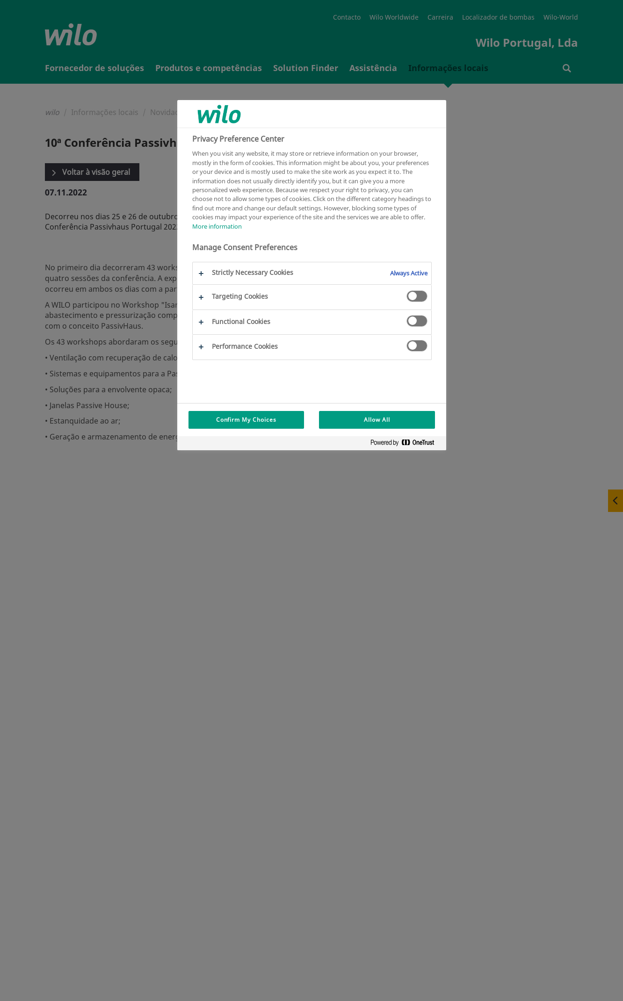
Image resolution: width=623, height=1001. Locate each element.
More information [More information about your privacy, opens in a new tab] (217, 226)
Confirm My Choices (246, 420)
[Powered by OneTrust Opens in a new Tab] (406, 444)
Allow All (377, 420)
